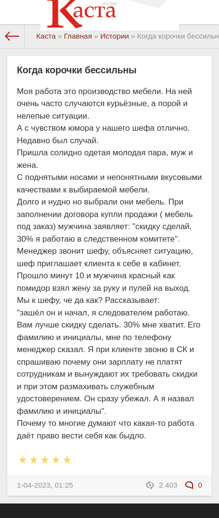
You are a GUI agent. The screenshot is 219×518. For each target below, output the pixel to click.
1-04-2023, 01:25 (45, 485)
